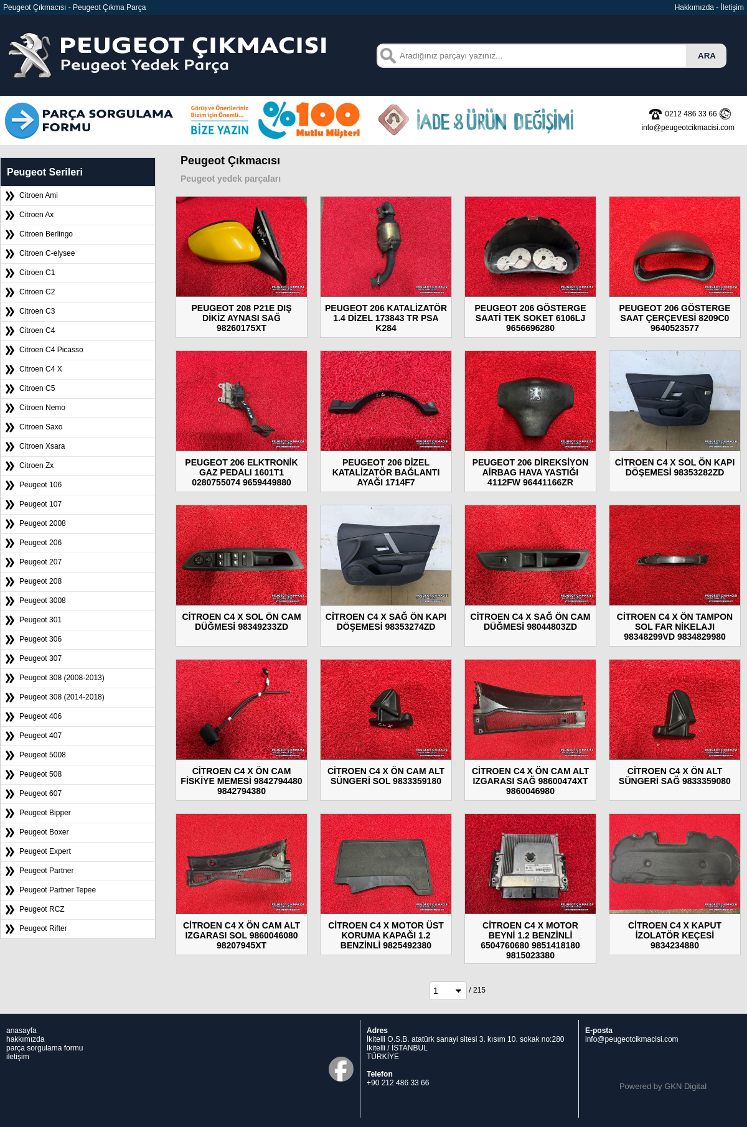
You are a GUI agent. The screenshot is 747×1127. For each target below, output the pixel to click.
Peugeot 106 (40, 484)
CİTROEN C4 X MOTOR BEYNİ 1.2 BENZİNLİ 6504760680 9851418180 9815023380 (530, 940)
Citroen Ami (38, 195)
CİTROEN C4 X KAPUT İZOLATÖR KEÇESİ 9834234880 (674, 935)
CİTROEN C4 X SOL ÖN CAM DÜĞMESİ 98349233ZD (241, 622)
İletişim (732, 7)
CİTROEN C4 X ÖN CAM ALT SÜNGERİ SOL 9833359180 (385, 776)
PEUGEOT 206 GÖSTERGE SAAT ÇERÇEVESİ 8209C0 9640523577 (675, 318)
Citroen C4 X (40, 369)
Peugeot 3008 (42, 600)
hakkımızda (25, 1039)
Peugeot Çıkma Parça (109, 7)
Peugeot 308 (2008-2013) (62, 677)
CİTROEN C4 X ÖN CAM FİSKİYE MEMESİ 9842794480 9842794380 (241, 781)
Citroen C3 (37, 311)
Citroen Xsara (42, 446)
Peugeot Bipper (45, 812)
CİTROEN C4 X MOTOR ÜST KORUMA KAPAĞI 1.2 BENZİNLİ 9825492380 (386, 935)
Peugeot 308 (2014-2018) (62, 697)
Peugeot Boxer (43, 832)
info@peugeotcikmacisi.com (632, 1039)
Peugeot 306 (40, 639)
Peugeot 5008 (42, 755)
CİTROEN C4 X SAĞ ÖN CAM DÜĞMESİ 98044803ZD (531, 622)
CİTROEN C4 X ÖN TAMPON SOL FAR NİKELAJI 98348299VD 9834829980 (675, 627)
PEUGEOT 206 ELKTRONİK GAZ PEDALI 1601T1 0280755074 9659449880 (241, 472)
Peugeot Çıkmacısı (34, 7)
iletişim (17, 1056)
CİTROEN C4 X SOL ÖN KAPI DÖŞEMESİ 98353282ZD (675, 467)
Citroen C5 (37, 388)
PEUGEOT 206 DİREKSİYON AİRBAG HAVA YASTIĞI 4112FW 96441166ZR (530, 472)
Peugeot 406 (40, 716)
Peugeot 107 (40, 504)
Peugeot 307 (40, 658)
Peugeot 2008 (42, 523)
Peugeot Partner (46, 870)
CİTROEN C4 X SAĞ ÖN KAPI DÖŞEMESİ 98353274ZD (386, 622)
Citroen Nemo (42, 407)
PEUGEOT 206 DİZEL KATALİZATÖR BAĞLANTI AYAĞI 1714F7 (386, 472)
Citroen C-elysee (47, 253)
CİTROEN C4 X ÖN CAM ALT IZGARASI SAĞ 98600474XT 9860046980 (530, 781)
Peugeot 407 (40, 735)
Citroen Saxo (40, 427)
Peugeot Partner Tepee (57, 890)
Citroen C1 (37, 272)
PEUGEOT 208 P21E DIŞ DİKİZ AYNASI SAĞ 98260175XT (241, 318)
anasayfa (21, 1030)
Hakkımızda (694, 7)
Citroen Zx (36, 465)
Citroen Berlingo (46, 234)
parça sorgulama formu (44, 1048)
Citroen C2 (37, 292)
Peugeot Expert (45, 851)
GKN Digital (685, 1086)
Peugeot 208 (40, 581)
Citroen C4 (37, 330)
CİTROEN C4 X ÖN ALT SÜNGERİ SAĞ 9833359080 (675, 776)
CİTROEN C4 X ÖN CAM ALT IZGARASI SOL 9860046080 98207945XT (241, 935)
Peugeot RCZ (42, 909)
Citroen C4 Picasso (51, 349)
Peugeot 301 (40, 619)
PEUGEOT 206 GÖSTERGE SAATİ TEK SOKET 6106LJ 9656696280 (530, 318)
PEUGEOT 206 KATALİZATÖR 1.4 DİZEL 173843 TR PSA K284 (386, 318)
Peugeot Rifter (43, 928)
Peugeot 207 (40, 562)
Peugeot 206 (40, 542)
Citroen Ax (36, 214)
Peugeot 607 (40, 793)
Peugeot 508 (40, 774)
